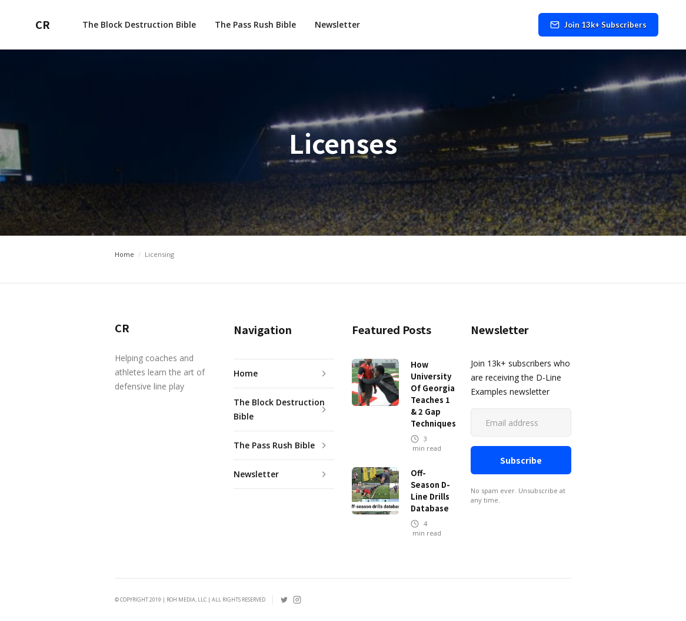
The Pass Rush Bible (255, 24)
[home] (39, 24)
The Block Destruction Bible (139, 24)
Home (124, 254)
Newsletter (337, 24)
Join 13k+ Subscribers (605, 24)
